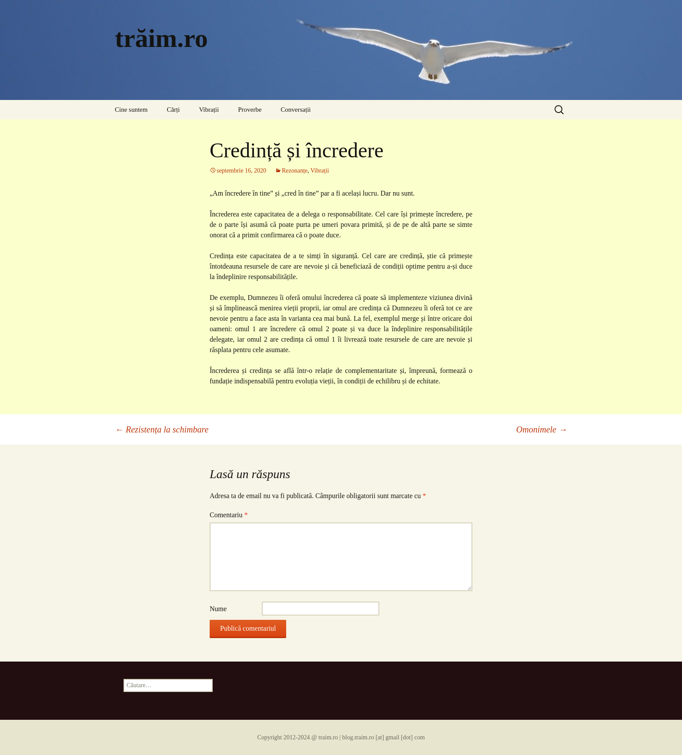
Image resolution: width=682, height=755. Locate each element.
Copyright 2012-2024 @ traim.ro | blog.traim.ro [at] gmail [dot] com (341, 737)
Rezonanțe (295, 170)
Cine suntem (131, 109)
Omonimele (541, 429)
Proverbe (249, 109)
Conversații (296, 109)
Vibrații (209, 109)
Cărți (173, 109)
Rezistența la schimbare (161, 429)
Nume (218, 608)
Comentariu (229, 515)
